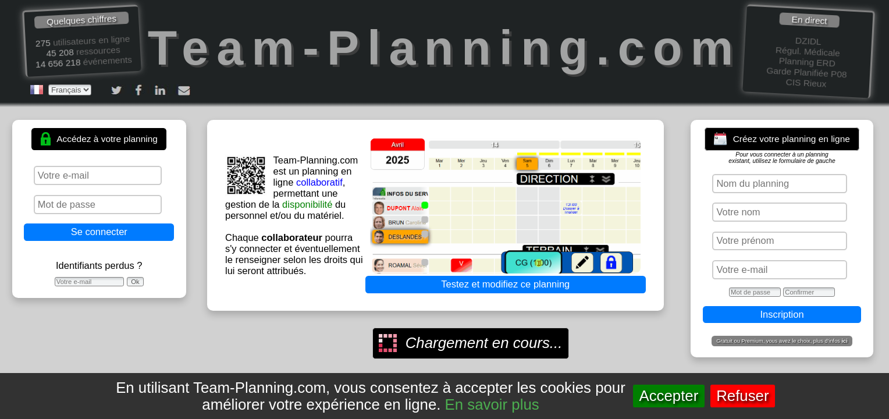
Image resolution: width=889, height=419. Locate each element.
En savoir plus (492, 404)
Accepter (668, 396)
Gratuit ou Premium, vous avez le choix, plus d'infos (782, 341)
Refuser (742, 396)
